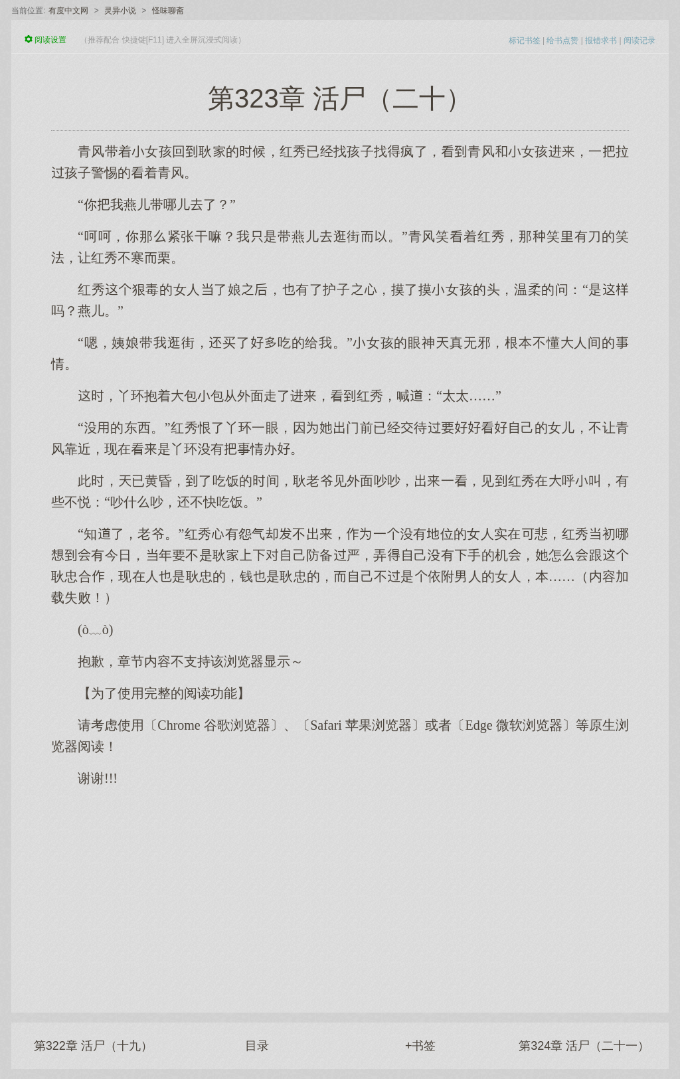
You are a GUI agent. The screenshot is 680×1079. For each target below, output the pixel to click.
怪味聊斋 (168, 10)
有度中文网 (68, 10)
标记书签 (525, 40)
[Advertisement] (340, 893)
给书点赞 (562, 40)
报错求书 (601, 40)
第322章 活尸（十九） (93, 1045)
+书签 (420, 1045)
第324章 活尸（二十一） (584, 1045)
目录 (257, 1045)
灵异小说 (120, 10)
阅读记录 (639, 40)
